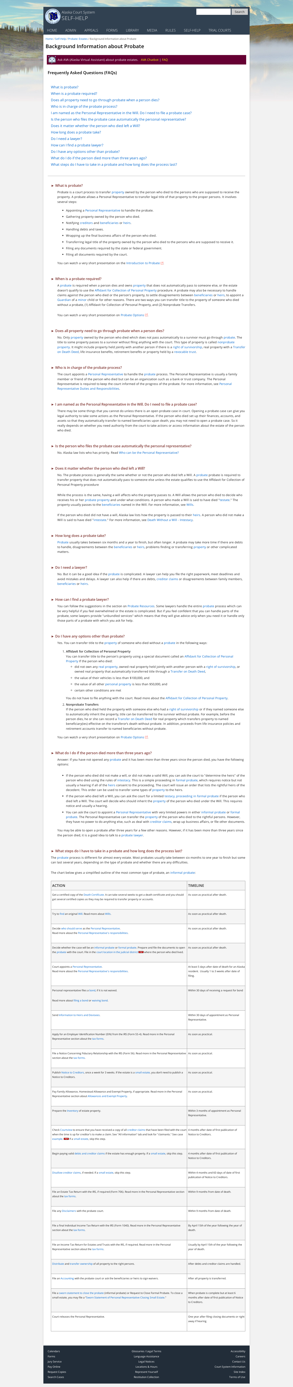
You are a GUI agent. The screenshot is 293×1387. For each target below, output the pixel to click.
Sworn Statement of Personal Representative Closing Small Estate (125, 1297)
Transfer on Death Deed (188, 671)
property (118, 192)
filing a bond (80, 1000)
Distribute (58, 1264)
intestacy (123, 780)
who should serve (71, 928)
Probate (63, 542)
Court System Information (230, 1367)
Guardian (64, 300)
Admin (70, 30)
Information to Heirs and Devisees (79, 1015)
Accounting (67, 1278)
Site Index (239, 1372)
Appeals (91, 30)
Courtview (66, 1130)
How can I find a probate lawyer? (77, 145)
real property (108, 667)
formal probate (187, 780)
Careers (240, 1356)
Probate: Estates (78, 39)
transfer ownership (81, 1264)
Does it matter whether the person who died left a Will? (95, 125)
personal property (118, 684)
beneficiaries (109, 223)
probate (66, 285)
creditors (86, 223)
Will (80, 914)
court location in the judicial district (117, 952)
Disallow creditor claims (66, 1172)
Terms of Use (237, 1377)
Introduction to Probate (143, 263)
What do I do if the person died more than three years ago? (99, 158)
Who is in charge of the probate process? (84, 106)
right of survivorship (187, 347)
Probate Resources (141, 606)
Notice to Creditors (72, 1072)
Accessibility (238, 1351)
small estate (142, 1072)
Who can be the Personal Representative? (149, 453)
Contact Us (238, 1361)
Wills (189, 505)
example (57, 1139)
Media (152, 30)
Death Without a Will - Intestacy (170, 520)
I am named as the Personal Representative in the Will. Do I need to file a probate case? (121, 112)
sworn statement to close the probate (81, 1293)
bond (92, 990)
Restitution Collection (146, 1377)
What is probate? (64, 87)
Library (132, 30)
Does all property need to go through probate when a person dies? (105, 100)
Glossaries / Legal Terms (146, 1351)
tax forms (98, 1039)
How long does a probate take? (76, 132)
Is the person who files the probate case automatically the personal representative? (118, 119)
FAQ (165, 60)
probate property (97, 500)
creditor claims (167, 579)
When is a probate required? (74, 93)
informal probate (213, 812)
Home (52, 30)
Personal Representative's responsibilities (103, 933)
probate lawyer (132, 835)
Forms (112, 30)
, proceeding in (186, 796)
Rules (170, 30)
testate (225, 500)
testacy (170, 796)
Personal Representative (102, 210)
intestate (100, 520)
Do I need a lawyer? (66, 138)
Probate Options (132, 315)
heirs (127, 223)
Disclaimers (69, 1211)
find (62, 914)
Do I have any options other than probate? (85, 151)
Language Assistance (146, 1356)
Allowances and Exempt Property (107, 1096)
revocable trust (185, 352)
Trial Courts (220, 30)
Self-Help (192, 30)
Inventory (72, 1111)
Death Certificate (94, 895)
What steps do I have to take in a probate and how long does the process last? (114, 164)
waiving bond (100, 1000)
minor (82, 300)
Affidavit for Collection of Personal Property (126, 290)
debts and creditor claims (90, 1153)
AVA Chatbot (150, 60)
